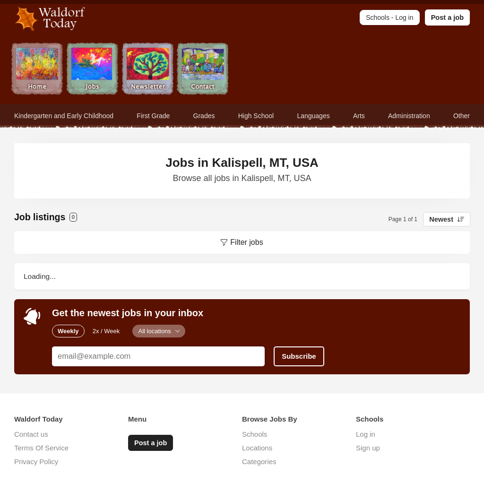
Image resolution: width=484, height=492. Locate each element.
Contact (203, 70)
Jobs (92, 70)
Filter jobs (246, 242)
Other (461, 116)
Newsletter (147, 70)
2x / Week (106, 331)
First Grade (153, 116)
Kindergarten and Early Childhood (63, 116)
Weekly (68, 331)
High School (256, 116)
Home (37, 70)
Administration (409, 116)
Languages (313, 116)
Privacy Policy (36, 461)
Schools (254, 434)
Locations (257, 448)
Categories (259, 461)
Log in (365, 434)
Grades (204, 116)
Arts (359, 116)
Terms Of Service (41, 448)
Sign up (368, 448)
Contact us (31, 434)
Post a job (447, 17)
